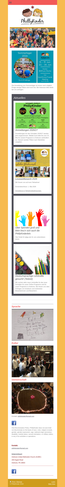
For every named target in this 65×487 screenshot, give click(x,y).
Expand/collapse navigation (32, 2)
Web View (51, 484)
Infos (26, 237)
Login (53, 482)
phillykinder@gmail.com (26, 416)
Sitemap (19, 482)
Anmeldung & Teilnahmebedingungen (28, 191)
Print (13, 482)
